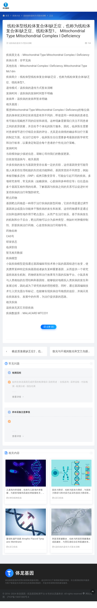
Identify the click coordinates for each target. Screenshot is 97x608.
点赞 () (49, 326)
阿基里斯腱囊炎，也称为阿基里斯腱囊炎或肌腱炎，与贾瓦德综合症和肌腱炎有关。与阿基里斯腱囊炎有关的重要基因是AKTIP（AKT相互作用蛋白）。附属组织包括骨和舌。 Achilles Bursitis (71, 541)
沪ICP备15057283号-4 (18, 597)
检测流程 (16, 372)
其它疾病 (57, 498)
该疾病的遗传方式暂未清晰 (34, 16)
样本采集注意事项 (21, 412)
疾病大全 (16, 16)
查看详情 (16, 397)
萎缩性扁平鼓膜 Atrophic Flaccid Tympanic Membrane (25, 540)
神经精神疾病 (14, 498)
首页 (7, 16)
